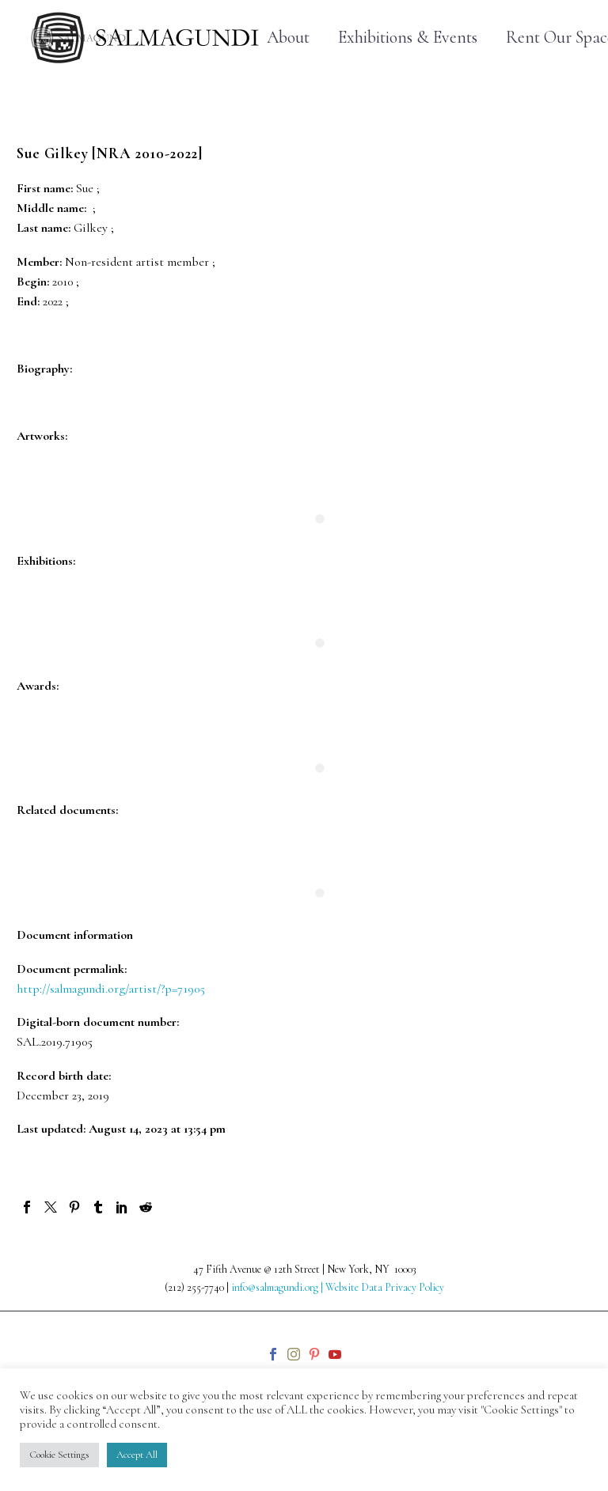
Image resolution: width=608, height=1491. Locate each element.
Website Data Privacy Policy (384, 1287)
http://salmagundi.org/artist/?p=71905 (111, 989)
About (288, 37)
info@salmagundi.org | (278, 1287)
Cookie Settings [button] (59, 1454)
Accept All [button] (137, 1454)
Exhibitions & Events (407, 37)
